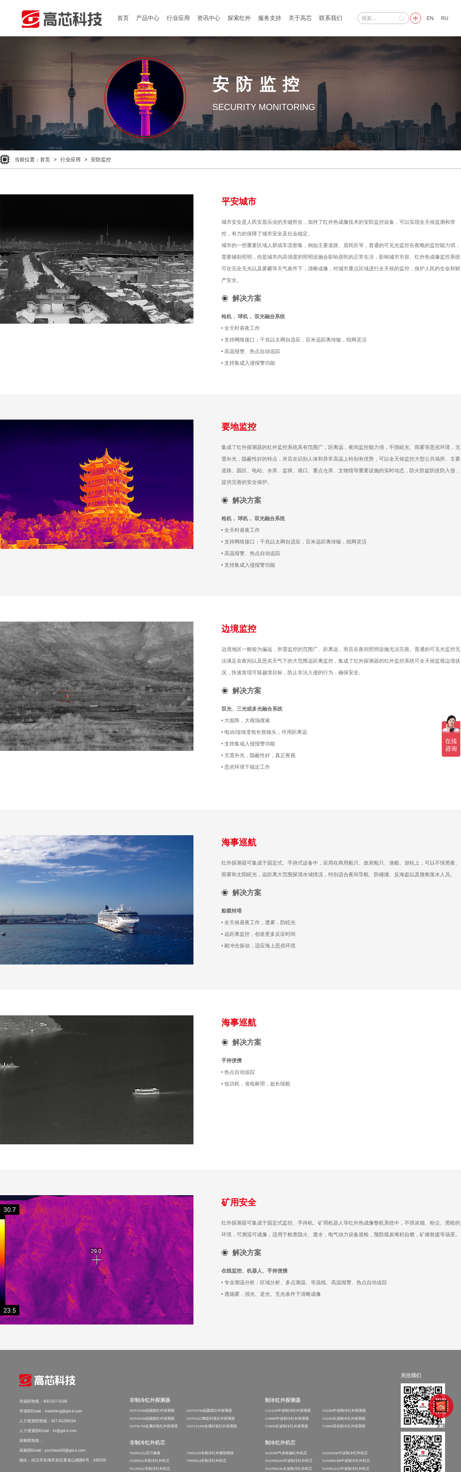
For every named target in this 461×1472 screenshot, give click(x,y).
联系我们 (330, 18)
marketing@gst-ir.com (63, 1411)
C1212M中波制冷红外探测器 (288, 1410)
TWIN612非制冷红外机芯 (207, 1461)
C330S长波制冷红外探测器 (286, 1426)
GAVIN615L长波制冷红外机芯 (288, 1469)
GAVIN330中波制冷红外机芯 (345, 1453)
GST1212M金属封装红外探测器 (212, 1426)
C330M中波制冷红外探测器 (287, 1418)
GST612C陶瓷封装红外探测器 (210, 1418)
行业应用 (178, 18)
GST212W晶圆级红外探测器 (152, 1410)
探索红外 (239, 18)
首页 (123, 18)
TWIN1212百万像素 (145, 1453)
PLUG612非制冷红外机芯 (150, 1469)
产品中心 (147, 18)
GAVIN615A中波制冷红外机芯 (289, 1461)
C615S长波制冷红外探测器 (344, 1418)
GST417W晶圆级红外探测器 (209, 1410)
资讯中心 (208, 18)
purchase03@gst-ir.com (65, 1450)
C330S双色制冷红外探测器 (344, 1426)
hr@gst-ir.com (65, 1430)
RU (444, 18)
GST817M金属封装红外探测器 (154, 1426)
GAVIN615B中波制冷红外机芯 (346, 1461)
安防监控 (101, 159)
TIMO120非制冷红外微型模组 (210, 1453)
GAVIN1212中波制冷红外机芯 (346, 1469)
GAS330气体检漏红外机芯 (286, 1453)
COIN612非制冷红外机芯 (150, 1461)
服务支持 (269, 18)
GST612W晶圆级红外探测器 (152, 1418)
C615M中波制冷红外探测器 (344, 1410)
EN (430, 18)
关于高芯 (300, 18)
